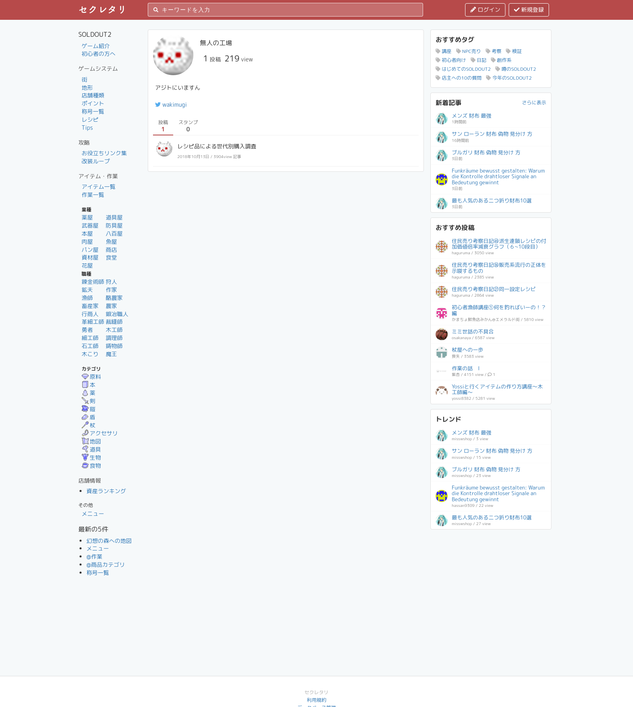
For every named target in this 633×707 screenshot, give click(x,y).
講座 (443, 51)
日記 (478, 60)
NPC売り (468, 51)
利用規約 (316, 699)
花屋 (87, 265)
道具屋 (114, 217)
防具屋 (114, 225)
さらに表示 (534, 102)
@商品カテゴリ (105, 564)
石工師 (90, 346)
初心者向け (451, 60)
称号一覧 (93, 111)
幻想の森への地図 (109, 540)
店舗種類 (93, 95)
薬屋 (87, 217)
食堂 (111, 257)
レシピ (90, 119)
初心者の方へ (98, 53)
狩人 (111, 281)
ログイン (485, 9)
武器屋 (90, 225)
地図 (91, 441)
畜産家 (90, 306)
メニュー (93, 513)
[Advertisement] (490, 584)
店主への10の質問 (459, 77)
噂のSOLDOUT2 (515, 68)
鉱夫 (87, 289)
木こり (90, 354)
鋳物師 (114, 346)
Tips (87, 127)
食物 (91, 465)
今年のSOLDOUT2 (509, 77)
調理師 (114, 338)
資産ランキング (106, 491)
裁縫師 (114, 321)
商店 (111, 249)
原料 (91, 376)
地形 (87, 87)
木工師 (114, 329)
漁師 (87, 298)
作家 (111, 289)
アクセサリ (100, 433)
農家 (111, 306)
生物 (91, 457)
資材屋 (90, 257)
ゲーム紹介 (96, 46)
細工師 (90, 338)
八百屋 (114, 233)
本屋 (87, 233)
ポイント (93, 103)
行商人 (90, 314)
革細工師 (93, 321)
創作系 (501, 60)
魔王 (111, 354)
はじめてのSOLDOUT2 (463, 68)
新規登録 (529, 9)
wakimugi (171, 104)
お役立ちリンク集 (104, 153)
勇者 (87, 329)
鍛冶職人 (117, 314)
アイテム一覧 (98, 186)
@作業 (94, 556)
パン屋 (90, 249)
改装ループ (96, 161)
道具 (91, 449)
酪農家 (114, 298)
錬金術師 (93, 281)
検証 (514, 51)
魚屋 (111, 241)
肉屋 (87, 241)
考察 (493, 51)
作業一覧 (93, 194)
